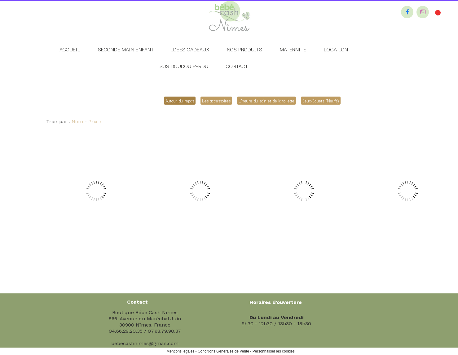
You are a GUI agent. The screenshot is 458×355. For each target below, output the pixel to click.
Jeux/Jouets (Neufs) (320, 100)
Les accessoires (216, 100)
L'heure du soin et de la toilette (266, 100)
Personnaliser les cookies (274, 351)
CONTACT (237, 66)
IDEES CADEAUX (190, 49)
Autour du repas (179, 100)
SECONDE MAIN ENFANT (126, 49)
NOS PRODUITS (244, 49)
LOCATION (336, 49)
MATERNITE (293, 49)
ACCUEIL (69, 49)
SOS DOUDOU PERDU (184, 66)
